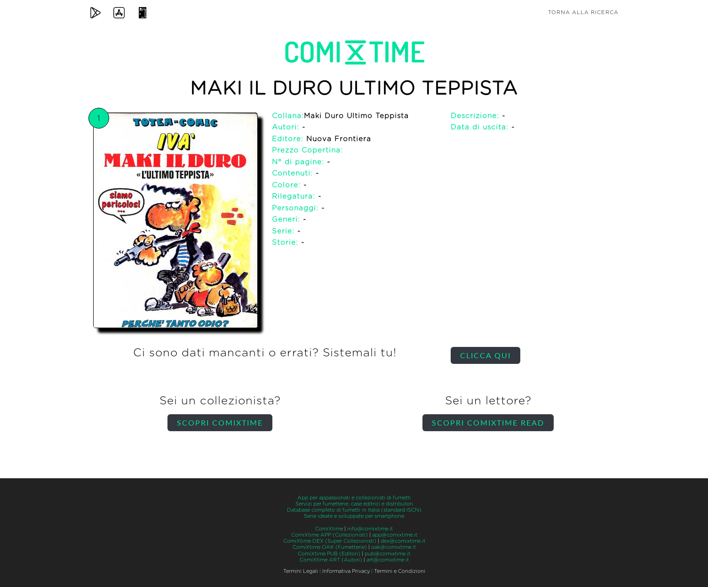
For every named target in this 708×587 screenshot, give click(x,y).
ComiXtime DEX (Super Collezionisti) (329, 541)
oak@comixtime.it (393, 547)
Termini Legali (300, 571)
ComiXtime (329, 528)
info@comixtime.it (370, 528)
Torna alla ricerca (583, 12)
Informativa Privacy (346, 571)
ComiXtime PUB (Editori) (329, 553)
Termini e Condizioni (399, 571)
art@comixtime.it (387, 560)
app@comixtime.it (394, 535)
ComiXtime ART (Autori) (331, 560)
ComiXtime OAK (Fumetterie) (330, 547)
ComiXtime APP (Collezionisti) (329, 535)
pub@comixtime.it (387, 553)
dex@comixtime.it (403, 541)
